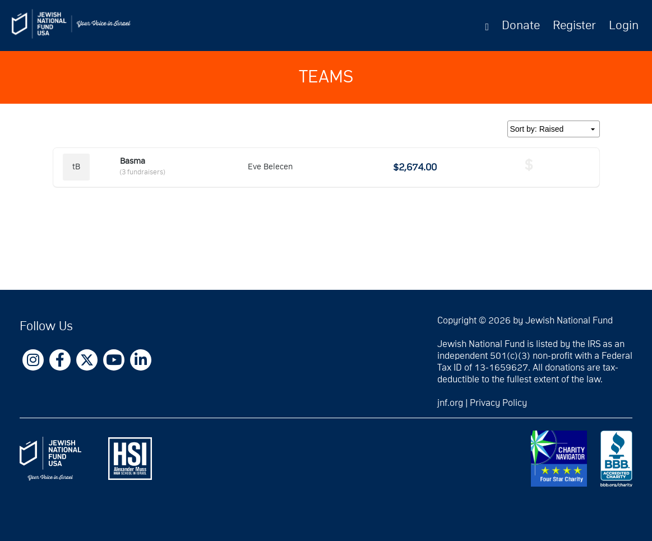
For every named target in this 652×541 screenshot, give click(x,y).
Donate (521, 26)
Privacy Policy (498, 403)
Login (624, 26)
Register (574, 26)
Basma (132, 161)
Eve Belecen (270, 167)
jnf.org (450, 403)
